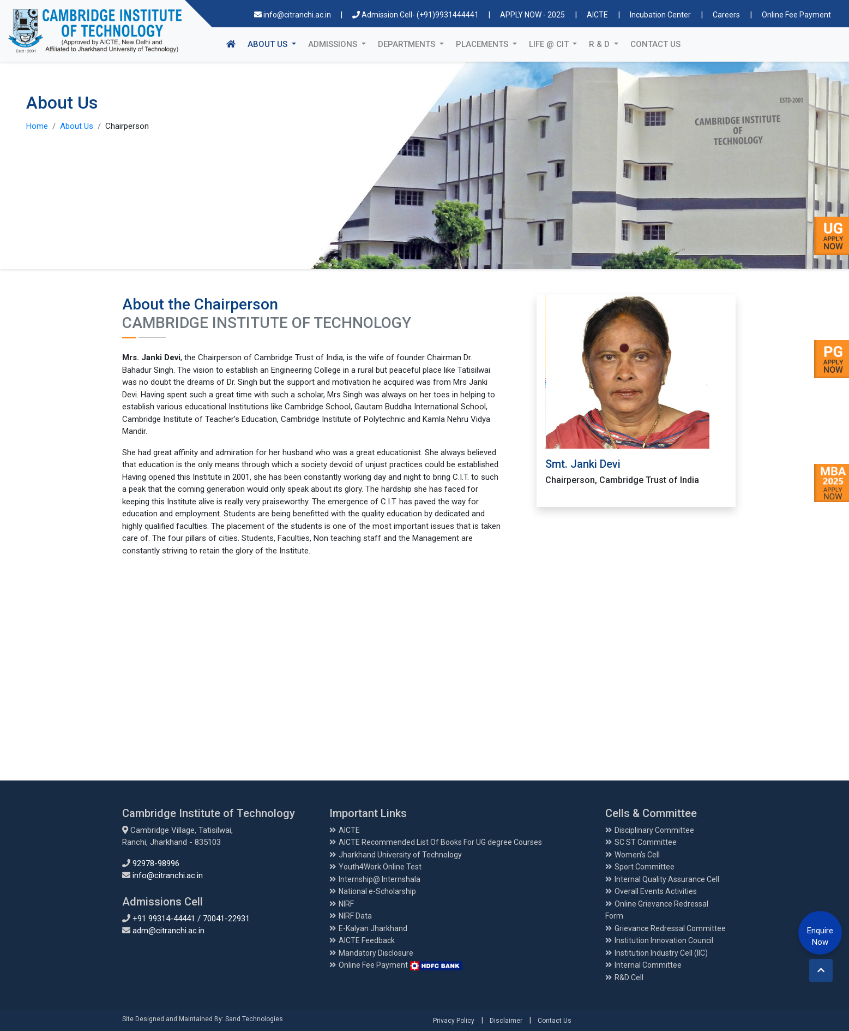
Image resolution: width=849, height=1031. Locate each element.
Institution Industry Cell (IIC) (661, 953)
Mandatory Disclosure (376, 953)
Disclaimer (506, 1020)
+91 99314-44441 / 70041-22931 (191, 918)
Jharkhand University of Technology (400, 854)
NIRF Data (355, 915)
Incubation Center (660, 14)
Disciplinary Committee (654, 830)
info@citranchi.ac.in (293, 14)
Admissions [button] (333, 44)
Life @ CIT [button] (550, 44)
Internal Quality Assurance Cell (667, 879)
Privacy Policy (453, 1020)
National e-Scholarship (377, 891)
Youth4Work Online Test (380, 866)
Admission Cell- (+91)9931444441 (416, 14)
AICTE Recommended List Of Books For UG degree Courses (440, 842)
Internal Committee (648, 965)
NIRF (346, 903)
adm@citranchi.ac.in (168, 930)
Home (37, 126)
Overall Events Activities (656, 891)
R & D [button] (600, 44)
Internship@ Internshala (379, 879)
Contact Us (655, 44)
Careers (726, 14)
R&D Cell (629, 977)
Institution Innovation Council (664, 940)
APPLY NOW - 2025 (532, 14)
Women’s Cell (637, 854)
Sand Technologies (254, 1019)
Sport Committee (645, 866)
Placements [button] (483, 44)
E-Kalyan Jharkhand (373, 928)
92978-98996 (156, 863)
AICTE (597, 14)
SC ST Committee (646, 842)
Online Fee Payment (796, 14)
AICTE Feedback (367, 940)
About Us (76, 126)
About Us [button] (275, 43)
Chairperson (127, 126)
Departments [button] (407, 44)
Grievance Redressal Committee (670, 928)
